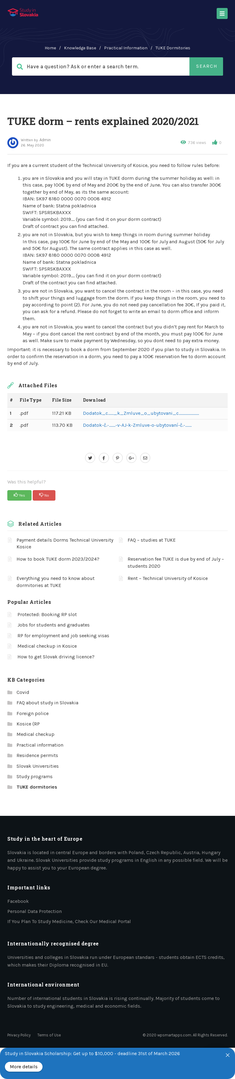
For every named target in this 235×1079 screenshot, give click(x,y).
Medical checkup (35, 734)
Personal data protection (34, 911)
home (50, 48)
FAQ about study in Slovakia (47, 703)
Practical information (125, 48)
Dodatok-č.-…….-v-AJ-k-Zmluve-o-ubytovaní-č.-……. (137, 425)
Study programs (35, 776)
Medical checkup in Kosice (47, 646)
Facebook (18, 901)
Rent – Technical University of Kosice (168, 578)
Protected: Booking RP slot (47, 614)
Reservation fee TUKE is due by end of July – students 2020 (176, 562)
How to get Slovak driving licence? (56, 657)
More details (24, 1067)
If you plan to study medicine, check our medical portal (69, 921)
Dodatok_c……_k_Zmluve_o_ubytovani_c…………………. (141, 413)
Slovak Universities (38, 766)
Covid (23, 692)
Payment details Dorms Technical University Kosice (65, 543)
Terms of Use (49, 1035)
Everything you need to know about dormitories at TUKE (56, 581)
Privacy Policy (19, 1035)
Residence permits (37, 755)
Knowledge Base (80, 48)
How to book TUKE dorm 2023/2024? (58, 559)
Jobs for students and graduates (53, 625)
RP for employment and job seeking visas (63, 635)
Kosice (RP (28, 724)
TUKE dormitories (172, 48)
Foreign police (33, 713)
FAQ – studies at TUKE (152, 540)
